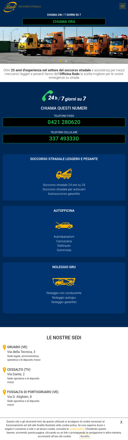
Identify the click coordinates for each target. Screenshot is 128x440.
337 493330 (64, 138)
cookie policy (76, 428)
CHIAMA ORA (64, 21)
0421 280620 (64, 122)
